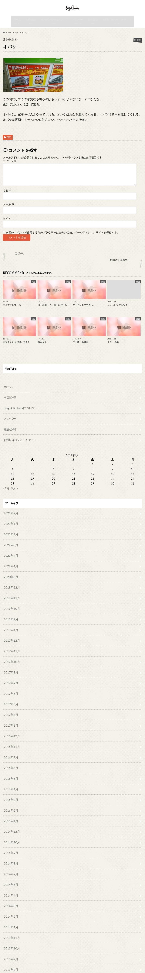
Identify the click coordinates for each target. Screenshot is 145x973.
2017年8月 (10, 658)
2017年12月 (11, 629)
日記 (9, 145)
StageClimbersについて (55, 30)
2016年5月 (10, 755)
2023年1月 (10, 522)
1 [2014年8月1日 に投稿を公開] (92, 466)
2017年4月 (10, 697)
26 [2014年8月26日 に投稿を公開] (32, 484)
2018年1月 (10, 619)
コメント (10, 169)
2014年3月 (10, 871)
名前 (7, 198)
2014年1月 (10, 890)
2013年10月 (11, 909)
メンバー (78, 30)
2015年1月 (10, 793)
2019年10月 (11, 600)
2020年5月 (10, 571)
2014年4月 (10, 861)
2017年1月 (10, 706)
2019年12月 (11, 580)
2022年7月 (10, 551)
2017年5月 (10, 687)
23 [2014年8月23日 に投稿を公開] (112, 480)
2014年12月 (11, 803)
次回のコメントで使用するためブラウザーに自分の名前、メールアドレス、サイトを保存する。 (63, 240)
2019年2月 (10, 609)
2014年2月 (10, 880)
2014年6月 (10, 851)
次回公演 (32, 30)
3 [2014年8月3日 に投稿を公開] (132, 466)
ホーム (19, 30)
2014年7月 (10, 842)
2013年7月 (10, 938)
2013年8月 (10, 929)
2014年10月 (11, 813)
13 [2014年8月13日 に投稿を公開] (52, 475)
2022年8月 (10, 541)
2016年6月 (10, 745)
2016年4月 (10, 764)
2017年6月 (10, 677)
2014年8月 (10, 832)
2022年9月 (10, 532)
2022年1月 (10, 561)
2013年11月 (11, 900)
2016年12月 (11, 716)
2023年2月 (10, 512)
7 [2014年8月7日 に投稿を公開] (72, 471)
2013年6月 (10, 948)
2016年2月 (10, 784)
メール (8, 212)
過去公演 (93, 30)
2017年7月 (10, 668)
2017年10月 (11, 648)
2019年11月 (11, 590)
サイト (7, 226)
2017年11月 (11, 638)
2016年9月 (10, 735)
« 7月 (6, 488)
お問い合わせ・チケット (116, 30)
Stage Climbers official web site (104, 967)
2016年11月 (11, 726)
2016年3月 (10, 774)
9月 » (13, 488)
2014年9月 (10, 822)
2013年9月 (10, 919)
